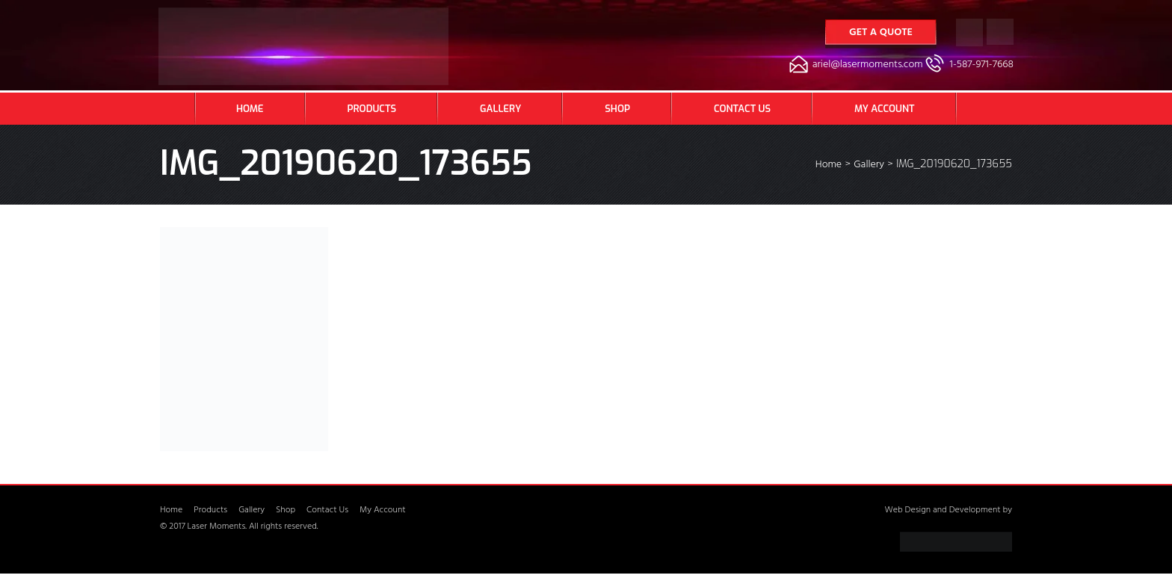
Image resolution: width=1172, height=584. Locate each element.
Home (250, 108)
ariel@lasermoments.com (867, 65)
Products (372, 108)
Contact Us (742, 108)
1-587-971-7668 (982, 65)
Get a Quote (881, 33)
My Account (884, 108)
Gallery (500, 108)
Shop (617, 108)
